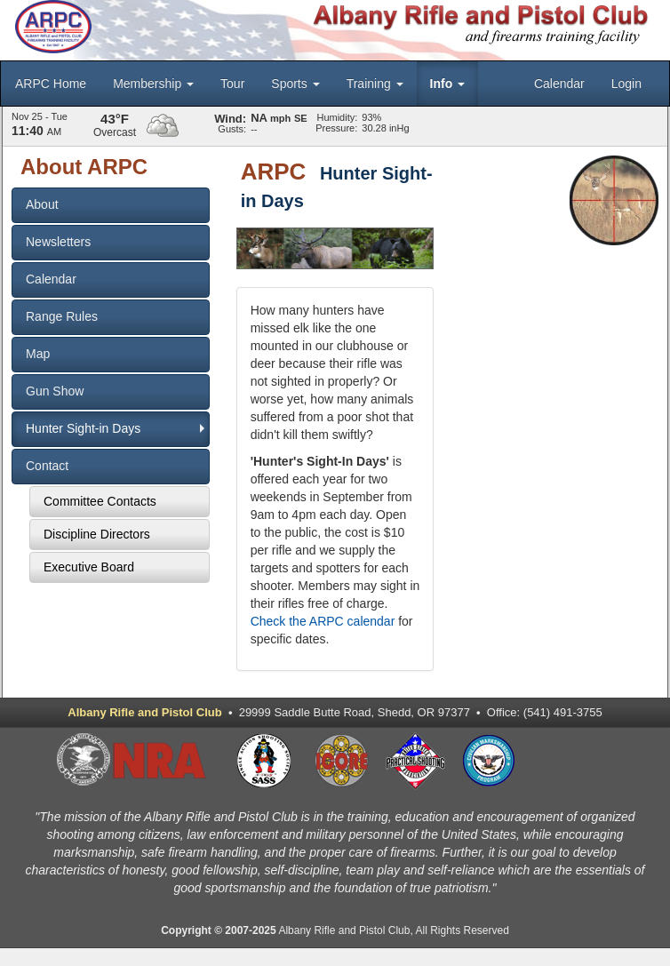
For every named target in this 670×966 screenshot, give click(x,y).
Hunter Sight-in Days (83, 428)
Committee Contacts (100, 501)
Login (626, 83)
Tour (232, 83)
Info (448, 83)
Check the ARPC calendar (323, 621)
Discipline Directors (97, 534)
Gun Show (55, 391)
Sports (295, 83)
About (42, 204)
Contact (47, 466)
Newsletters (58, 242)
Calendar (559, 83)
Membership (153, 83)
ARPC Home (50, 83)
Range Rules (62, 316)
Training (375, 83)
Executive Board (89, 567)
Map (38, 354)
